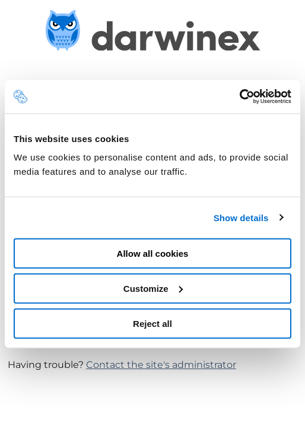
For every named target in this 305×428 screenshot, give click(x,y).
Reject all (152, 323)
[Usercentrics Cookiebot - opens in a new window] (239, 97)
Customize (153, 288)
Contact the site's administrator (161, 364)
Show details (241, 217)
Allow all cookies (153, 253)
